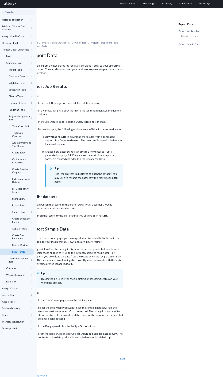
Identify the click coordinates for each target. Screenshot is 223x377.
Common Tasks (19, 63)
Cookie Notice (76, 365)
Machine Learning (17, 308)
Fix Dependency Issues (20, 190)
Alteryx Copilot (17, 288)
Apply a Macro (19, 228)
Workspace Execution (17, 321)
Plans (17, 315)
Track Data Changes (18, 134)
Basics (19, 56)
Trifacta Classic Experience (17, 49)
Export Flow (18, 205)
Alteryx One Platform (17, 36)
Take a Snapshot (20, 126)
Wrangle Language (19, 275)
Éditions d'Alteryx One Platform (17, 28)
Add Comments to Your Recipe (21, 144)
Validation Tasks (20, 83)
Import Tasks (20, 69)
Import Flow (22, 212)
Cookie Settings (50, 369)
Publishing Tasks (20, 109)
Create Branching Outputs (21, 171)
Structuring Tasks (20, 89)
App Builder (17, 295)
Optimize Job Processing (19, 161)
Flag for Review (20, 245)
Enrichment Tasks (20, 103)
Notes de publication (17, 19)
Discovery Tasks (20, 76)
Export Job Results (188, 31)
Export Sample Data (189, 44)
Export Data (18, 251)
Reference (19, 281)
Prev (46, 348)
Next (159, 348)
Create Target (19, 152)
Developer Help (17, 328)
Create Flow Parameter (18, 237)
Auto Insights (17, 301)
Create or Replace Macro (21, 220)
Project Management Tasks (20, 118)
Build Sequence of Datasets (21, 181)
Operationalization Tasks (20, 260)
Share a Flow (18, 198)
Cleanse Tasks (20, 96)
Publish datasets (189, 36)
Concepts (19, 268)
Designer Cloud (17, 43)
